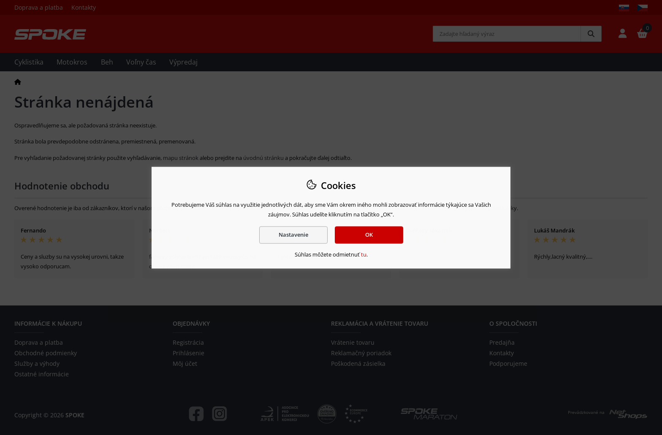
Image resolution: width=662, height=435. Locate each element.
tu (363, 255)
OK (369, 234)
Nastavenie (293, 234)
